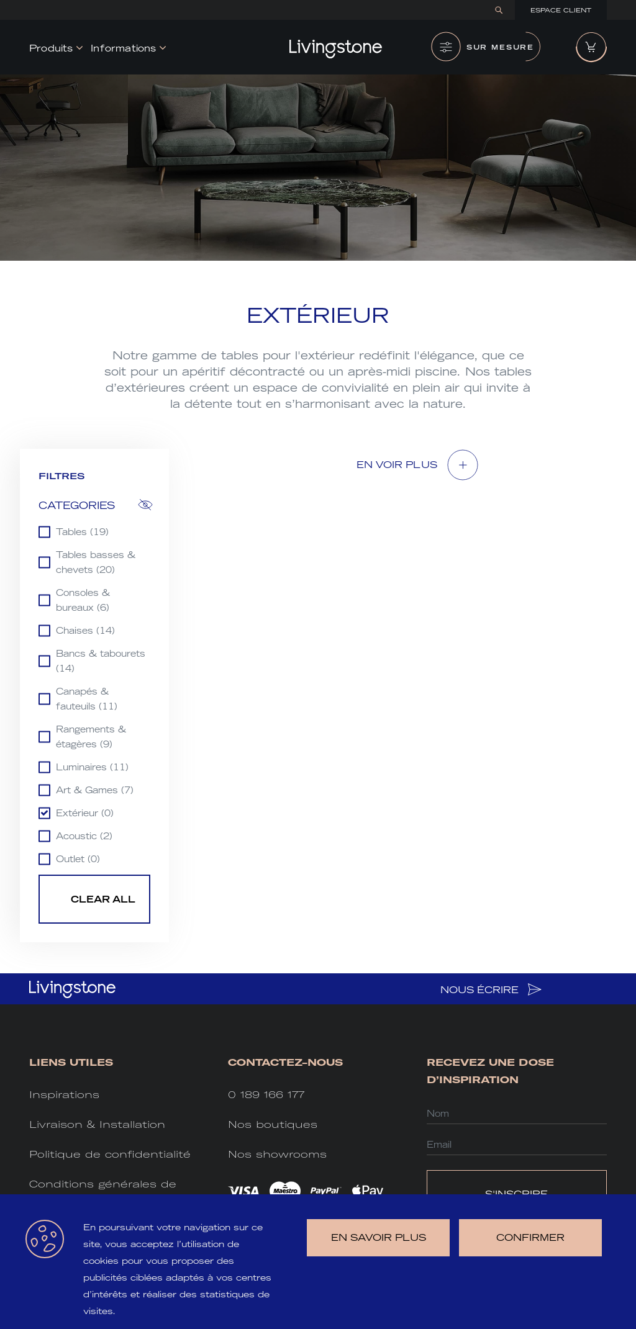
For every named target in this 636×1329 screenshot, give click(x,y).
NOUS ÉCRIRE (491, 989)
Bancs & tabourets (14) (100, 661)
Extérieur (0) (85, 813)
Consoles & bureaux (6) (83, 600)
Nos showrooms (277, 1154)
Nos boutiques (272, 1124)
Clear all (103, 899)
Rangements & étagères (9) (91, 737)
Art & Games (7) (95, 790)
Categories (77, 505)
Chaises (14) (85, 630)
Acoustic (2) (84, 836)
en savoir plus (378, 1237)
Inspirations (64, 1095)
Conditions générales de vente (102, 1192)
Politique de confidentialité (110, 1154)
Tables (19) (82, 532)
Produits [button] (51, 48)
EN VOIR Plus (397, 465)
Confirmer (530, 1237)
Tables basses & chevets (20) (95, 562)
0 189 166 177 (266, 1095)
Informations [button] (123, 48)
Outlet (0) (78, 859)
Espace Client (560, 10)
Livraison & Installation (97, 1124)
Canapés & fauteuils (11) (86, 699)
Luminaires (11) (92, 767)
